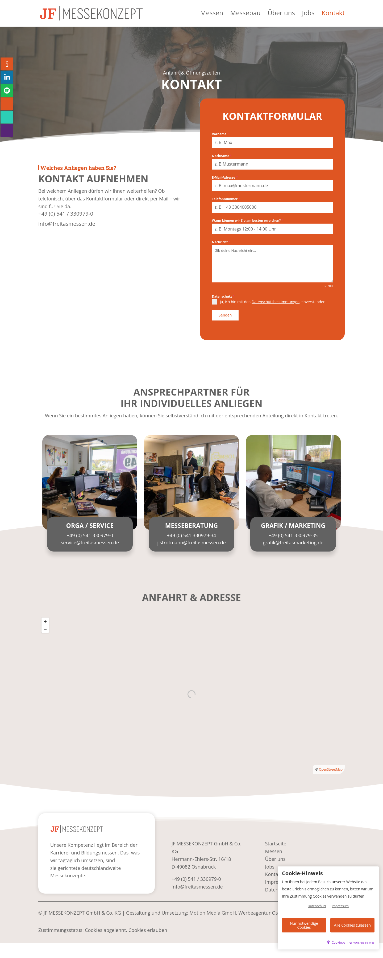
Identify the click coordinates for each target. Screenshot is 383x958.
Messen (211, 15)
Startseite (275, 841)
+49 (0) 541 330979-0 (90, 533)
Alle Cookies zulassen (352, 926)
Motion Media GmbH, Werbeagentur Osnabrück (242, 910)
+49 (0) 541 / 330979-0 (65, 213)
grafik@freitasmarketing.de (293, 540)
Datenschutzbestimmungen (275, 301)
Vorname (220, 134)
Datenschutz (223, 296)
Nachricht (221, 242)
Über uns (281, 15)
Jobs (308, 15)
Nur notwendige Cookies (304, 926)
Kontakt (333, 15)
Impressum (340, 908)
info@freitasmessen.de (66, 223)
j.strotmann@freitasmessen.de (191, 540)
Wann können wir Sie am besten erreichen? (248, 220)
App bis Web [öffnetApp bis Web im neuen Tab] (367, 942)
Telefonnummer (226, 199)
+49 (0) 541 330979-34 (191, 533)
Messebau (245, 15)
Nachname (222, 156)
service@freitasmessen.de (90, 540)
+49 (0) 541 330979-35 (293, 533)
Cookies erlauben (147, 928)
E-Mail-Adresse (225, 177)
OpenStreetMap (331, 767)
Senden (225, 315)
